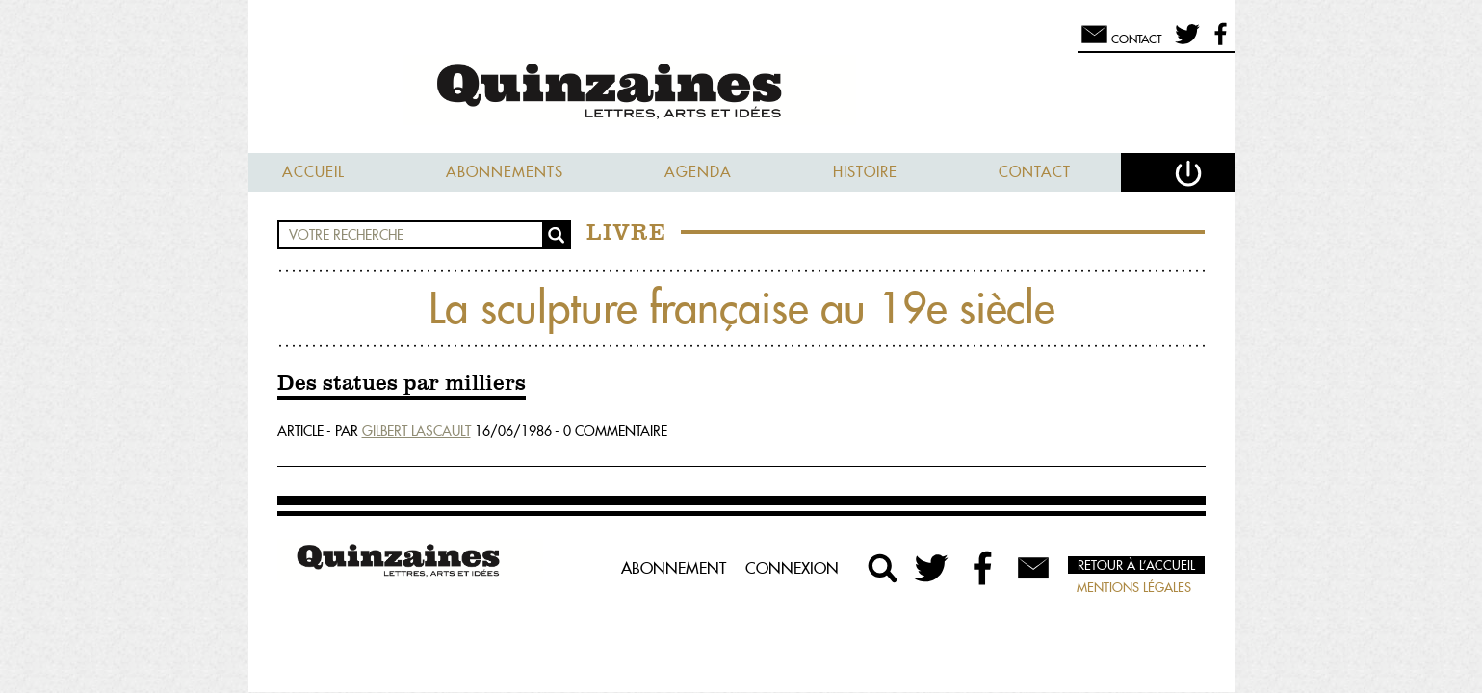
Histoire (865, 172)
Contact (1035, 172)
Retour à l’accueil (1136, 565)
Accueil (313, 172)
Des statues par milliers (401, 384)
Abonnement (673, 568)
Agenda (698, 172)
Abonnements (504, 172)
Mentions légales (1134, 587)
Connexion (792, 568)
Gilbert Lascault (416, 431)
